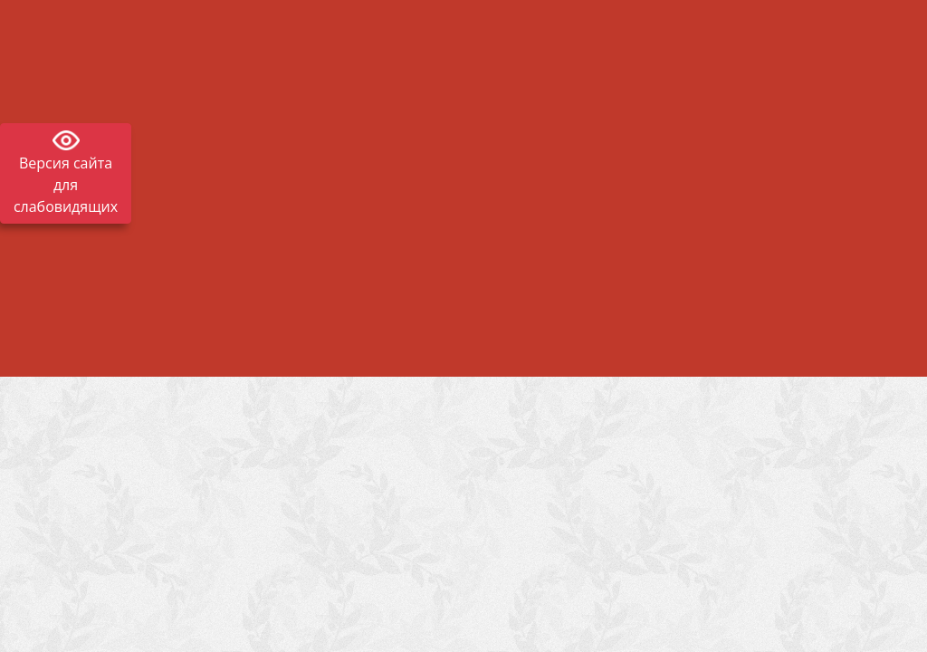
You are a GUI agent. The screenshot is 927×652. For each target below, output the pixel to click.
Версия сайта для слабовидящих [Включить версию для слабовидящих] (66, 184)
